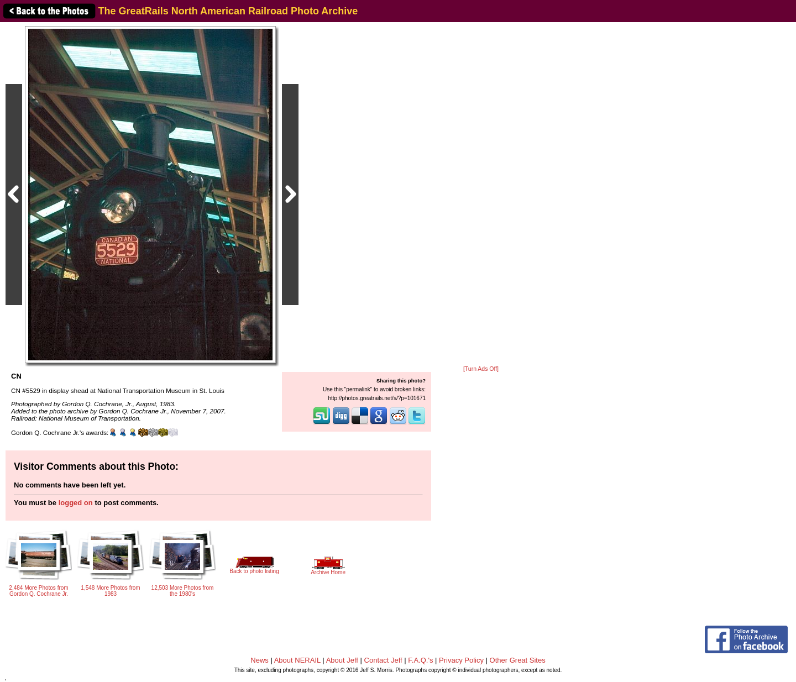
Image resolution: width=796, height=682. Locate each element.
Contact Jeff (383, 660)
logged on (76, 503)
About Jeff (342, 660)
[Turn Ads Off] (481, 369)
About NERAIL (297, 660)
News (259, 660)
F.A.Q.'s (420, 660)
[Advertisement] (481, 194)
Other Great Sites (518, 660)
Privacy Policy (461, 660)
